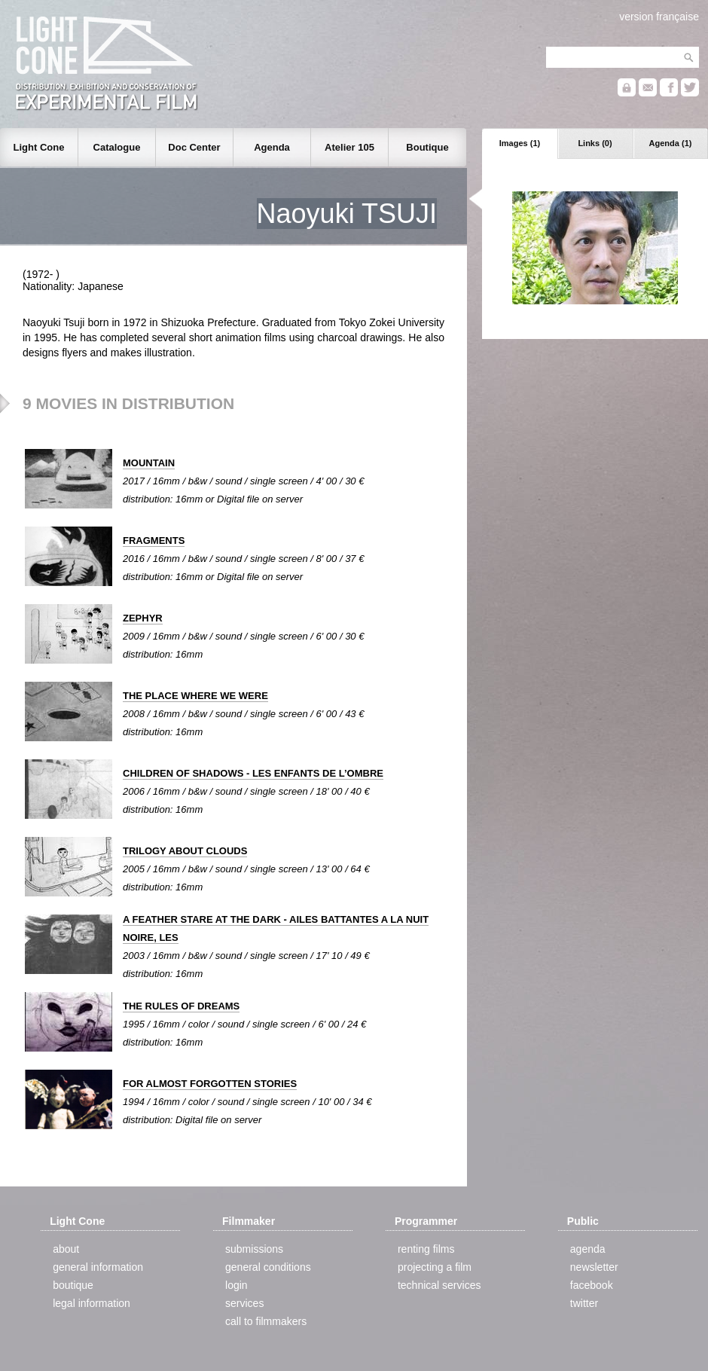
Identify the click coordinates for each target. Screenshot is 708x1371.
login (236, 1285)
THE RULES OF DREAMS (181, 1006)
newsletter (594, 1267)
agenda (588, 1249)
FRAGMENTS (154, 540)
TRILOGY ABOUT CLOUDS (185, 850)
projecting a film (434, 1267)
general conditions (268, 1267)
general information (98, 1267)
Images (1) (519, 143)
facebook (591, 1285)
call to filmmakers (266, 1321)
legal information (91, 1303)
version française (659, 17)
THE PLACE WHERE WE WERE (195, 695)
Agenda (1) (670, 143)
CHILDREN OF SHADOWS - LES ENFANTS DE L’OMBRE (253, 773)
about (66, 1249)
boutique (73, 1285)
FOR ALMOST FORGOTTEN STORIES (210, 1083)
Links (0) (595, 143)
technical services (439, 1285)
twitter (584, 1303)
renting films (426, 1249)
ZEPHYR (143, 618)
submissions (254, 1249)
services (244, 1303)
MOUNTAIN (149, 463)
